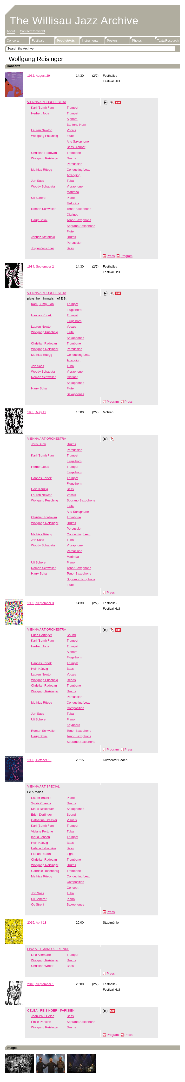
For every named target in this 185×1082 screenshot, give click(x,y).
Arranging (73, 175)
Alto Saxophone (78, 141)
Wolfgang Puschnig (44, 136)
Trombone (74, 153)
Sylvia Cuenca (41, 803)
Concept (72, 887)
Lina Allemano (41, 955)
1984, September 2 (40, 266)
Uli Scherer (38, 198)
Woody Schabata (43, 186)
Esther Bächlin (41, 798)
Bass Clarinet (76, 147)
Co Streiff (37, 904)
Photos (137, 40)
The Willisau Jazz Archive (74, 20)
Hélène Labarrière (43, 848)
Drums (71, 158)
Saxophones (75, 338)
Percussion (74, 164)
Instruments (90, 40)
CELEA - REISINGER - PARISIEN (50, 1010)
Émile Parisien (41, 1022)
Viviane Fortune (42, 831)
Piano (71, 198)
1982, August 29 (38, 75)
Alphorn (72, 119)
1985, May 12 (36, 412)
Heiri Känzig (39, 489)
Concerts (13, 40)
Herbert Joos (40, 113)
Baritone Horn (76, 124)
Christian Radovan (44, 153)
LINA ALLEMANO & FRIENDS (48, 949)
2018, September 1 (40, 984)
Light (70, 854)
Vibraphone (75, 186)
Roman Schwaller (43, 209)
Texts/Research (168, 40)
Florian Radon (41, 854)
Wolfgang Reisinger (44, 158)
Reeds (71, 680)
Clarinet (72, 214)
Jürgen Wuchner (42, 248)
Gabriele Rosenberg (45, 871)
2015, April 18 (36, 922)
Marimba (73, 192)
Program (126, 256)
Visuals (72, 820)
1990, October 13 (39, 760)
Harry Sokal (39, 220)
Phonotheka (111, 103)
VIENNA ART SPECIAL (43, 786)
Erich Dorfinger (41, 635)
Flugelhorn (74, 310)
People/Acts (66, 40)
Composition (75, 708)
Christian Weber (42, 966)
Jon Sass (37, 180)
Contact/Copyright (32, 31)
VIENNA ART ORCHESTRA (46, 102)
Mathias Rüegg (41, 169)
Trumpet (72, 107)
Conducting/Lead (78, 169)
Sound (71, 635)
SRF (118, 103)
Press (111, 256)
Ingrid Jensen (40, 837)
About (11, 31)
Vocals (71, 130)
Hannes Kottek (41, 315)
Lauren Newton (41, 130)
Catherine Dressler (44, 820)
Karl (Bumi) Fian (42, 107)
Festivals (38, 40)
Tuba (70, 180)
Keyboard (73, 725)
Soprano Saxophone (81, 226)
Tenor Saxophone (79, 209)
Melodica (73, 203)
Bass (70, 248)
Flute (70, 136)
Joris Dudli (38, 444)
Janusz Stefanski (43, 237)
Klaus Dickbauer (42, 809)
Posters (112, 40)
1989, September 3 (40, 603)
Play (105, 102)
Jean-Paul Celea (42, 1016)
